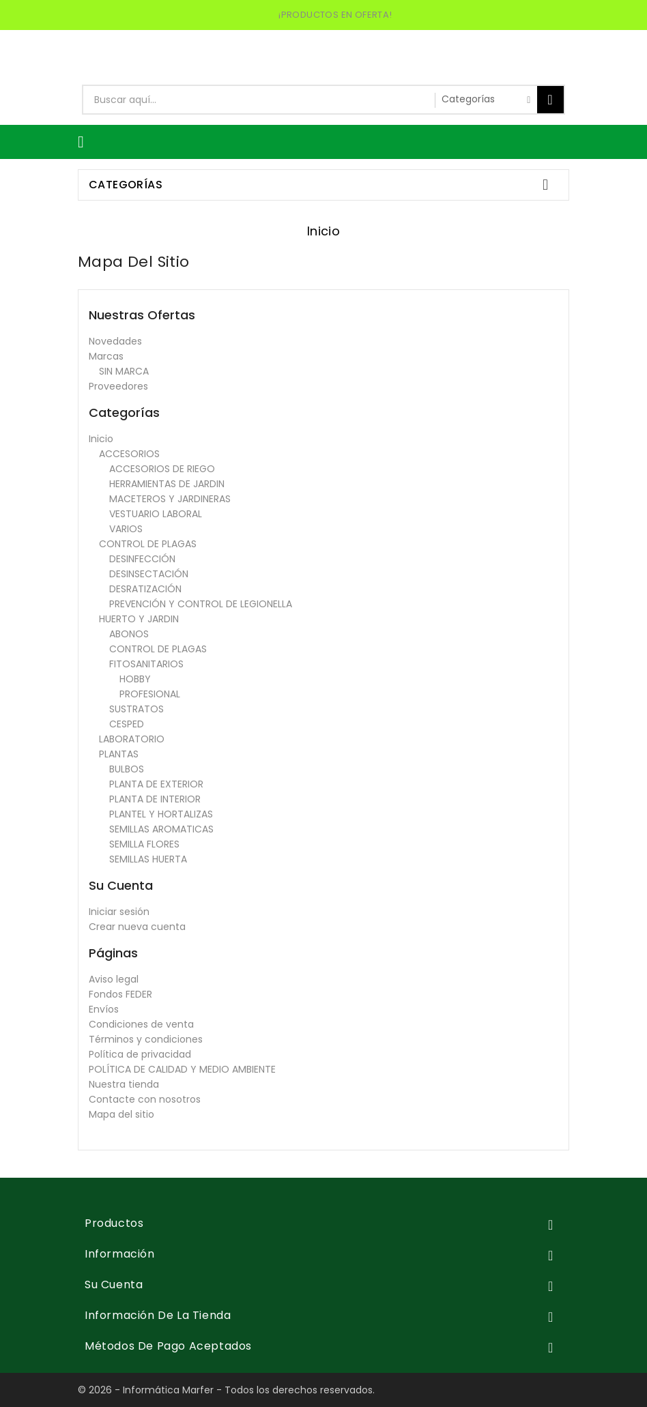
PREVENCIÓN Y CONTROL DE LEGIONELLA (200, 604)
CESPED (126, 724)
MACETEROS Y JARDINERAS (170, 499)
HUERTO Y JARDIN (139, 619)
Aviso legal (114, 979)
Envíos (104, 1009)
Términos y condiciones (146, 1039)
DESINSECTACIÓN (148, 574)
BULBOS (126, 769)
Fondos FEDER (120, 994)
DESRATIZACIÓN (145, 589)
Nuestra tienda (124, 1084)
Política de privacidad (140, 1054)
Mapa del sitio (121, 1114)
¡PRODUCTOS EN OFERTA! (335, 14)
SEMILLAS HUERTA (148, 859)
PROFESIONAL (149, 694)
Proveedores (118, 386)
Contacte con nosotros (145, 1099)
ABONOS (129, 634)
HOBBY (135, 679)
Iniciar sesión (119, 911)
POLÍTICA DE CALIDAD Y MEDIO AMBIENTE (182, 1069)
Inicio (101, 439)
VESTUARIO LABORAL (155, 514)
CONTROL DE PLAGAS (148, 544)
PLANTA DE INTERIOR (155, 799)
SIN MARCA (124, 371)
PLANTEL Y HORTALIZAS (161, 814)
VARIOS (126, 529)
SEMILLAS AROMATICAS (161, 829)
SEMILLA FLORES (144, 844)
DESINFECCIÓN (142, 559)
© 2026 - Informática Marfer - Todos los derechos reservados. (226, 1390)
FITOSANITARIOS (146, 664)
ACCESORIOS (129, 454)
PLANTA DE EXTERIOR (156, 784)
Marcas (106, 356)
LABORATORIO (131, 739)
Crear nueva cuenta (137, 926)
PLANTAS (119, 754)
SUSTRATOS (136, 709)
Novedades (115, 341)
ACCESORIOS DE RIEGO (162, 469)
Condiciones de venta (141, 1024)
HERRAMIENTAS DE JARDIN (167, 484)
